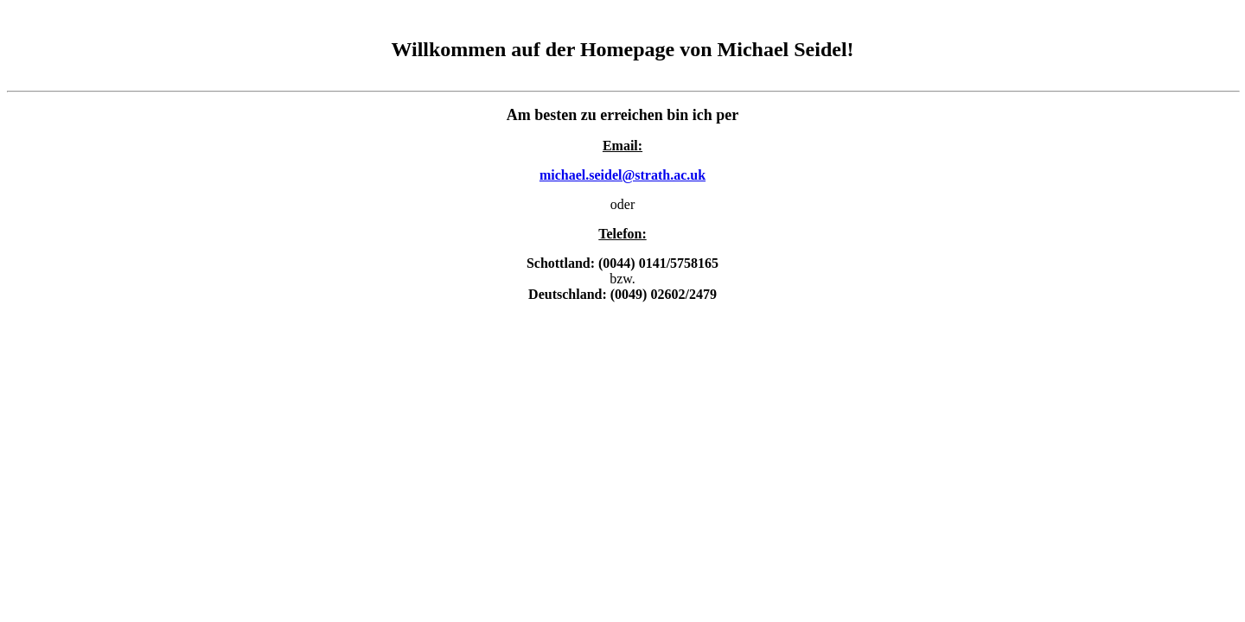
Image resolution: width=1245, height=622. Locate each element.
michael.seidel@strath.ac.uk (623, 175)
